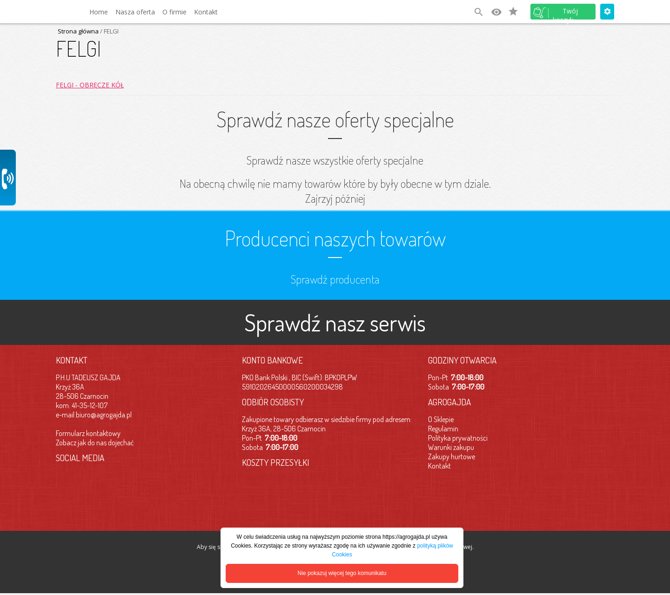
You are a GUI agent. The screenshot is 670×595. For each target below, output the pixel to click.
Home (98, 11)
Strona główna (78, 31)
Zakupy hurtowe (451, 456)
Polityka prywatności (458, 438)
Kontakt (206, 11)
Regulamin (443, 428)
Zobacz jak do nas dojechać (95, 442)
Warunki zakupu (451, 447)
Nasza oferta (135, 11)
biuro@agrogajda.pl (104, 414)
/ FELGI (109, 31)
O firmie (174, 11)
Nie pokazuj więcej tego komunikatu (342, 573)
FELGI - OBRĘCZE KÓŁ (90, 84)
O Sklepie (441, 419)
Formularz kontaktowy (88, 433)
